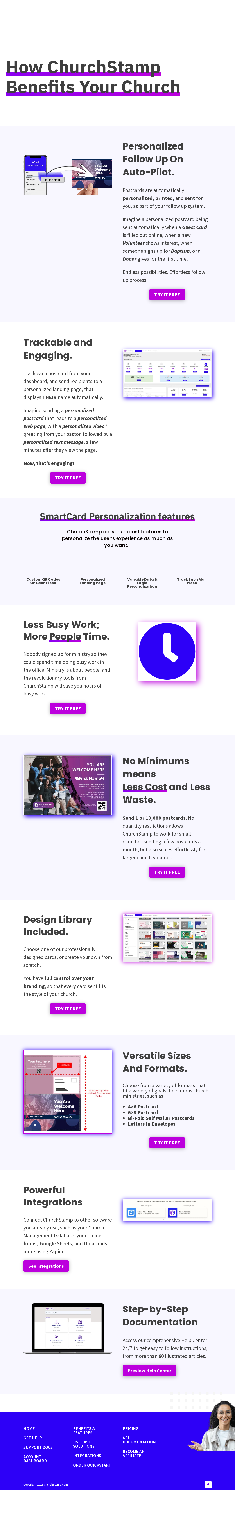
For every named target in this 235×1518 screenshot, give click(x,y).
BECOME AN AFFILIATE (134, 1481)
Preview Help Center (157, 1397)
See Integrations (52, 1289)
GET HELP (32, 1466)
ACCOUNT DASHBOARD (35, 1486)
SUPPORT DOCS (38, 1475)
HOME (29, 1456)
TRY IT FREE (167, 301)
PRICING (130, 1456)
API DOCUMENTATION (139, 1468)
